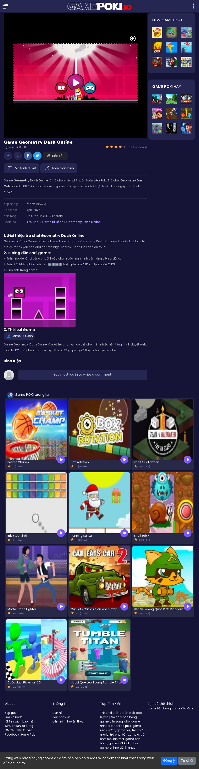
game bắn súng (111, 721)
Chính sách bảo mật (20, 721)
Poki (55, 717)
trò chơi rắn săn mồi (122, 736)
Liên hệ (57, 713)
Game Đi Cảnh (52, 222)
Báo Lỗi (55, 155)
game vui (124, 730)
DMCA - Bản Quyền (19, 730)
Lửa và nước (14, 717)
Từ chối (187, 760)
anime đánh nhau (123, 748)
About (10, 703)
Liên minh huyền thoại (68, 721)
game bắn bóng (159, 708)
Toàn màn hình (59, 168)
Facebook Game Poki (20, 734)
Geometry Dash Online (83, 222)
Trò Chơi (33, 222)
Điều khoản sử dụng (19, 726)
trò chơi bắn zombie (124, 734)
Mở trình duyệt (21, 168)
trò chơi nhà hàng (124, 717)
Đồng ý (169, 760)
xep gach (11, 713)
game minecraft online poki (120, 723)
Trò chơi (106, 713)
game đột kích (119, 743)
